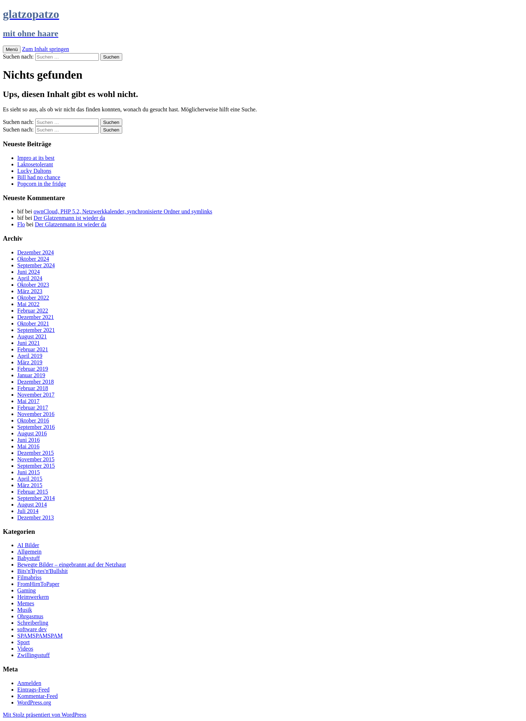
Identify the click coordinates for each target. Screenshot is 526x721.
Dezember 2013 (35, 517)
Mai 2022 (28, 304)
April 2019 (29, 356)
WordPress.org (34, 702)
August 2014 (32, 505)
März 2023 (29, 291)
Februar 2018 (32, 388)
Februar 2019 (32, 369)
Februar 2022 (32, 311)
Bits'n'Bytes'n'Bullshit (42, 571)
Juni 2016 (28, 440)
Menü (12, 49)
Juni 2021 (28, 343)
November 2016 (36, 414)
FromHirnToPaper (38, 584)
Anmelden (29, 683)
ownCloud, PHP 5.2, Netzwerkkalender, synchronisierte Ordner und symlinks (122, 211)
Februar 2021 (32, 349)
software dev (32, 629)
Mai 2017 (28, 401)
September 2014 (36, 498)
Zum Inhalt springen (45, 49)
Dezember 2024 (35, 252)
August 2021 (32, 336)
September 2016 (36, 427)
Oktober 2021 (33, 323)
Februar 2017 (32, 408)
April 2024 (29, 278)
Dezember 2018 (35, 382)
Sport (23, 642)
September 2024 (36, 265)
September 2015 (36, 466)
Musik (24, 610)
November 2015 (36, 459)
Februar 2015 (32, 492)
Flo (21, 224)
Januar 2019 (31, 375)
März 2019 (29, 362)
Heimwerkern (33, 597)
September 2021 (36, 330)
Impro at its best (36, 158)
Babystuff (28, 558)
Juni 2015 (28, 472)
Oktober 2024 (33, 259)
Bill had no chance (38, 177)
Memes (25, 603)
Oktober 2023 (33, 285)
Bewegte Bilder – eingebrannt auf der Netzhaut (71, 564)
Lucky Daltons (34, 171)
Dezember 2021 (35, 317)
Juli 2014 (27, 511)
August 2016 (32, 433)
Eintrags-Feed (33, 690)
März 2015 (29, 485)
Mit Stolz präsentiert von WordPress (44, 715)
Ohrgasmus (30, 616)
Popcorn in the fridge (41, 184)
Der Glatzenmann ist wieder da (69, 218)
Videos (25, 649)
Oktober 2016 (33, 420)
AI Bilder (28, 545)
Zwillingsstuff (33, 655)
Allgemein (29, 552)
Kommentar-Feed (37, 696)
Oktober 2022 (33, 298)
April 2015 (29, 479)
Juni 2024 (28, 272)
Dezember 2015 (35, 453)
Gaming (26, 590)
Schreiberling (32, 623)
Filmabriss (29, 577)
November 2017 (36, 395)
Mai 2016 (28, 446)
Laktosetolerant (35, 164)
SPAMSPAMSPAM (40, 636)
